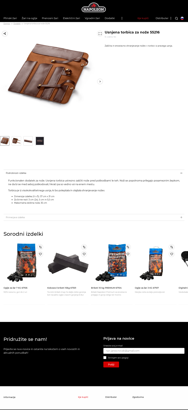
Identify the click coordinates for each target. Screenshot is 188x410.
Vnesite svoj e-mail (113, 345)
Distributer (162, 18)
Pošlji (111, 364)
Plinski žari (10, 18)
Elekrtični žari (71, 18)
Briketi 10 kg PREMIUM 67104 (106, 288)
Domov (7, 23)
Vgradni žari (92, 18)
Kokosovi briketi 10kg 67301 (61, 288)
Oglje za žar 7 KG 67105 (15, 288)
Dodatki (110, 18)
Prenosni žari (50, 18)
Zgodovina (138, 397)
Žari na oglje (29, 18)
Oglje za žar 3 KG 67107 (147, 288)
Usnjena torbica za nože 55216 (37, 23)
